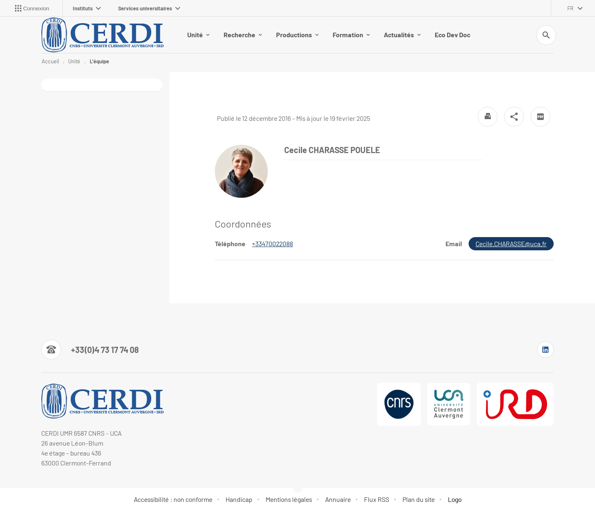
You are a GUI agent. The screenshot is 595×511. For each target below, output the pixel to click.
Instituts (87, 8)
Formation (351, 34)
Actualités (402, 34)
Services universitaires (149, 8)
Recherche (243, 34)
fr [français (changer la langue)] (570, 8)
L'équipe (99, 61)
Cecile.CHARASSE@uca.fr (511, 243)
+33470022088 (272, 243)
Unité (198, 34)
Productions (297, 34)
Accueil (50, 61)
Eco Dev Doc (452, 34)
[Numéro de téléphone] (90, 350)
